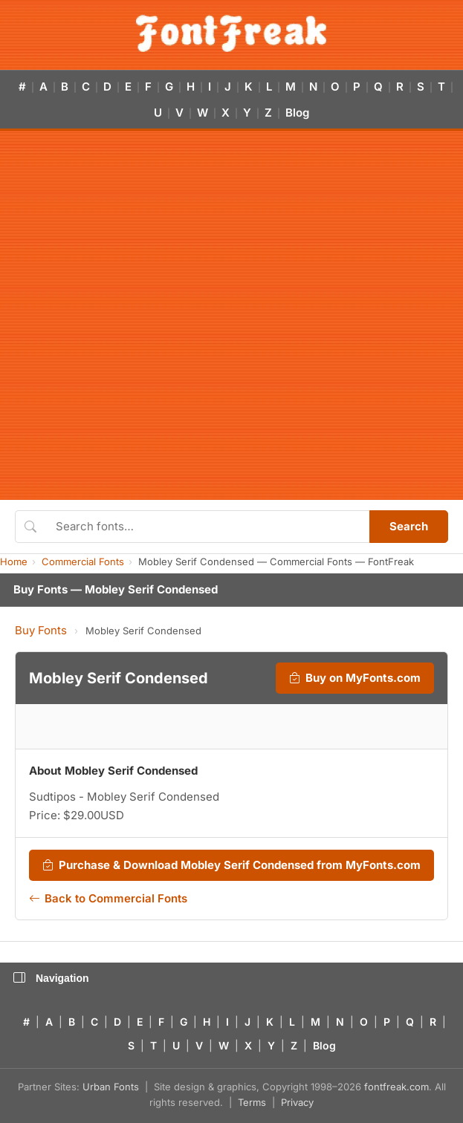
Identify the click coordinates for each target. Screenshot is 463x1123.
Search (408, 526)
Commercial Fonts (83, 561)
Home (13, 561)
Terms (252, 1102)
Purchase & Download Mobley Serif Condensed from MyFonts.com (231, 865)
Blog (297, 112)
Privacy (297, 1102)
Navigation (51, 978)
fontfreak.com (396, 1087)
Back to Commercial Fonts (108, 899)
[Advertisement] (177, 315)
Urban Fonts (110, 1087)
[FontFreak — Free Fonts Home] (231, 33)
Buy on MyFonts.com (355, 678)
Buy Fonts (41, 630)
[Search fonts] (207, 526)
